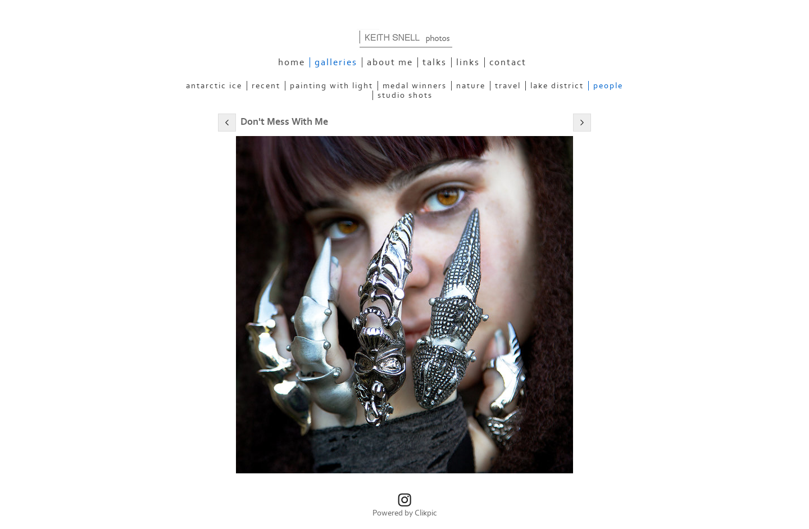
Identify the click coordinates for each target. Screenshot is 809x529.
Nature (470, 86)
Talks (434, 62)
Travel (508, 86)
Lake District (557, 86)
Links (468, 62)
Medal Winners (415, 86)
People (608, 86)
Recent (266, 86)
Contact (507, 62)
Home (291, 62)
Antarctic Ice (214, 86)
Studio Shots (405, 95)
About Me (390, 62)
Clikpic (426, 513)
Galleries (336, 62)
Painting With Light (331, 86)
